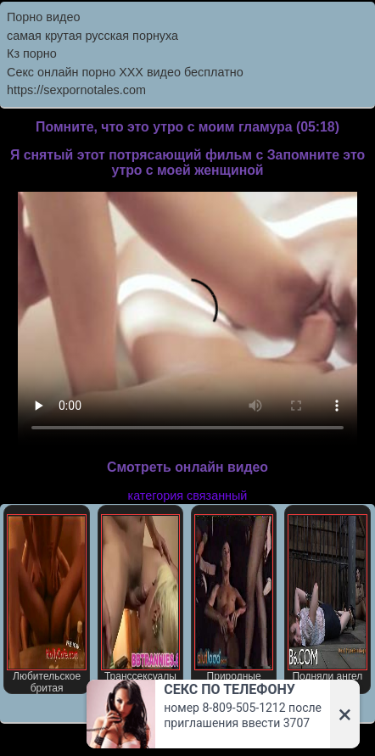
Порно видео (43, 17)
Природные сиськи (233, 604)
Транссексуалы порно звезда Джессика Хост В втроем (140, 604)
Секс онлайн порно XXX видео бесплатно (125, 72)
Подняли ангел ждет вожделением (327, 604)
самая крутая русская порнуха (92, 35)
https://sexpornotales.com (76, 90)
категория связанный (188, 495)
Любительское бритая (46, 604)
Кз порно (32, 53)
